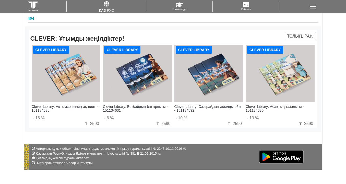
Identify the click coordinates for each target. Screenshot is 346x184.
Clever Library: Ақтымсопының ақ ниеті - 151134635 (65, 108)
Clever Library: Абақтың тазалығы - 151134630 (275, 108)
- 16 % (39, 118)
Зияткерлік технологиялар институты (64, 163)
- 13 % (253, 118)
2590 (91, 123)
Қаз (102, 10)
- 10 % (181, 118)
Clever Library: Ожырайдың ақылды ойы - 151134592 (207, 108)
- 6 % (109, 118)
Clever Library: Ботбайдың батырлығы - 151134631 (135, 108)
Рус (110, 10)
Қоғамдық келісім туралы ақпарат (62, 158)
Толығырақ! (300, 36)
